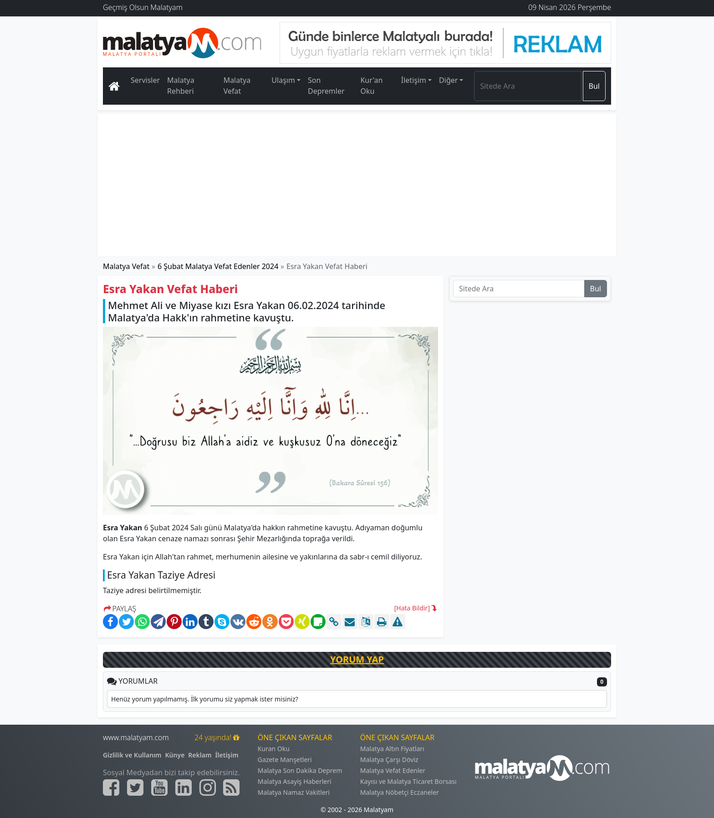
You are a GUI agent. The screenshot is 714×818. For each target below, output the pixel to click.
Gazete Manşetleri (285, 759)
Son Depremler (326, 85)
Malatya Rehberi (180, 85)
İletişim (226, 755)
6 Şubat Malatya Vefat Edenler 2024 (218, 266)
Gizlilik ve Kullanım (132, 755)
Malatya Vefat (237, 85)
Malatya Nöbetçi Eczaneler (399, 792)
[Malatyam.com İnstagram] (207, 787)
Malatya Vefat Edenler (392, 770)
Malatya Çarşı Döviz (389, 759)
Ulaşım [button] (283, 80)
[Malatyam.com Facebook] (111, 787)
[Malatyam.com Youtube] (159, 787)
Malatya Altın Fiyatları (392, 748)
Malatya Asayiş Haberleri (295, 781)
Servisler (145, 80)
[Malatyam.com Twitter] (135, 787)
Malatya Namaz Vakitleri (294, 792)
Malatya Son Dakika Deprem (300, 770)
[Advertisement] (357, 185)
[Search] (527, 86)
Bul (594, 86)
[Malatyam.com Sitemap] (231, 787)
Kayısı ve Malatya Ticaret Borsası (408, 781)
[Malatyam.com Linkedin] (183, 787)
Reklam (199, 755)
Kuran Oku (274, 748)
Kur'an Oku (371, 85)
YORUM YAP (357, 659)
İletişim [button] (413, 80)
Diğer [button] (448, 80)
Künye (175, 755)
